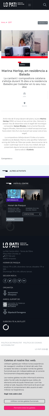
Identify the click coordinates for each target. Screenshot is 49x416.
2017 (10, 22)
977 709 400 (9, 256)
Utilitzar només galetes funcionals (24, 401)
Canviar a (42, 23)
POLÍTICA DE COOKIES (32, 343)
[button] (45, 4)
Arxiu (3, 22)
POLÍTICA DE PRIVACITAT (11, 343)
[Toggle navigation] (29, 5)
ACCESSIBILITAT (7, 345)
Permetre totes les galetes (24, 408)
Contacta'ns (32, 214)
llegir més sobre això (13, 394)
